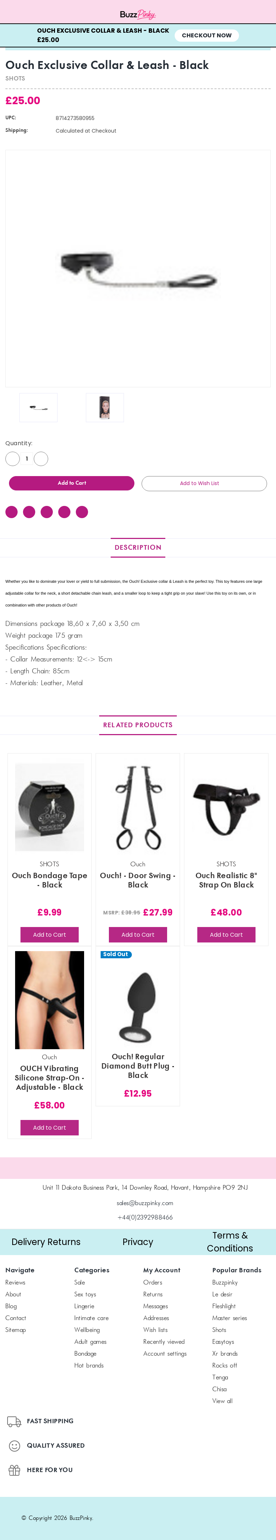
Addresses (156, 1318)
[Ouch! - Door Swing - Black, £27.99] (138, 807)
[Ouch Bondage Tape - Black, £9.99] (50, 807)
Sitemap (15, 1330)
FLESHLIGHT (224, 1306)
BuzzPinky (225, 1283)
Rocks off (225, 1366)
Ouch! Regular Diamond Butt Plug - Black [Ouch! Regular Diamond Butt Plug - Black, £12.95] (138, 1066)
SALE (79, 1283)
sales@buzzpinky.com (145, 1203)
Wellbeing (87, 1330)
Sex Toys (85, 1295)
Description (138, 548)
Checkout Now (207, 35)
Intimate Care (91, 1318)
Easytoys (223, 1342)
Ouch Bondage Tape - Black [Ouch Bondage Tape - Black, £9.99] (49, 881)
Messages (155, 1306)
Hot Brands (89, 1366)
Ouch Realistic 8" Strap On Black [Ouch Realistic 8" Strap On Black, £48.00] (226, 881)
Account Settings (165, 1354)
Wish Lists (155, 1330)
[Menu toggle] (34, 14)
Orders (152, 1283)
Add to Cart (49, 935)
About (13, 1295)
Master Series (229, 1318)
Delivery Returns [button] (46, 1242)
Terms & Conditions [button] (230, 1242)
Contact (16, 1318)
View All (222, 1401)
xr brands (225, 1354)
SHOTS (219, 1330)
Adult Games (90, 1342)
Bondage (85, 1354)
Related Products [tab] (138, 725)
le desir (222, 1295)
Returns (153, 1295)
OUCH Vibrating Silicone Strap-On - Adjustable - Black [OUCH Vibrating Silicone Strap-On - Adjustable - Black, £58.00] (50, 1078)
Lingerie (84, 1306)
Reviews (15, 1283)
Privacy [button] (138, 1242)
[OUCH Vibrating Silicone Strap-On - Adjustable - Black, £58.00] (50, 1000)
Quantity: (19, 443)
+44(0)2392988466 (145, 1218)
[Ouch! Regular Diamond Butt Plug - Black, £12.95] (138, 1000)
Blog (11, 1306)
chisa (219, 1389)
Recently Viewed (164, 1342)
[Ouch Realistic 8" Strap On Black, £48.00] (226, 807)
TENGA (220, 1378)
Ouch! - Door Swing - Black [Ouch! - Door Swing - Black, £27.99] (138, 881)
